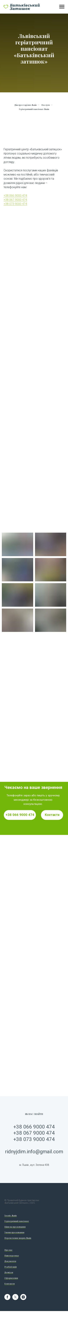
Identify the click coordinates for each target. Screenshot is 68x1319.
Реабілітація (10, 1266)
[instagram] (23, 1299)
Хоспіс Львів (10, 1215)
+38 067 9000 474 (15, 199)
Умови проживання (14, 1232)
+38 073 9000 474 (15, 204)
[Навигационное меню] (61, 7)
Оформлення (11, 1277)
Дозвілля (8, 1272)
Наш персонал (11, 1255)
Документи (10, 1261)
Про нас (8, 1249)
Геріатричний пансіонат (16, 1221)
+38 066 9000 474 (15, 195)
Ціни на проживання (15, 1226)
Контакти (9, 1283)
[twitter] (15, 1299)
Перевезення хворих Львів (17, 1237)
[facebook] (7, 1299)
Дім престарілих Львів (25, 104)
